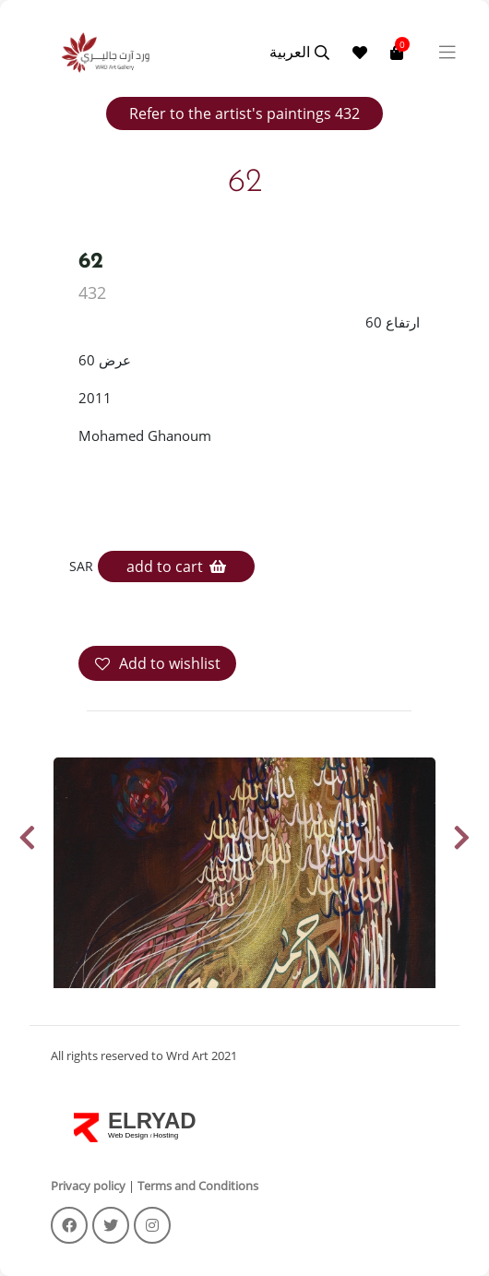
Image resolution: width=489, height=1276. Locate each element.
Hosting (165, 1135)
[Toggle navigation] (447, 52)
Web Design (129, 1135)
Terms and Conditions (197, 1185)
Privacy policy (88, 1185)
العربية (289, 52)
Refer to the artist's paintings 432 (244, 113)
